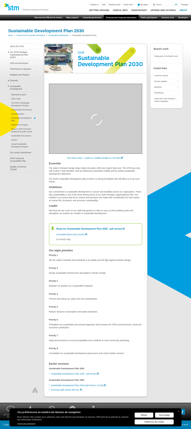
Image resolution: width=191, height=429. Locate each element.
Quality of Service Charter (18, 168)
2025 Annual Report (19, 63)
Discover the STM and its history (48, 18)
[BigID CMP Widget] (95, 418)
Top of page (35, 390)
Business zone (168, 18)
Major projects (72, 18)
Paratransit (139, 10)
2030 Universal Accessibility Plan (18, 159)
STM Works (158, 93)
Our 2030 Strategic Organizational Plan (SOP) (19, 55)
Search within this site (154, 4)
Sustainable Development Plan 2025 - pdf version (73, 374)
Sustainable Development (58, 35)
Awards (14, 140)
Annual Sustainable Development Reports (19, 145)
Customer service (161, 76)
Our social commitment (20, 152)
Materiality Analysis (18, 95)
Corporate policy (17, 114)
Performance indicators (20, 69)
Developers (183, 18)
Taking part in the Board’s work (166, 56)
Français (184, 5)
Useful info (120, 10)
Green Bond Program (19, 125)
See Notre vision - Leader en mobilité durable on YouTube (93, 158)
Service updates (160, 81)
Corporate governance (92, 18)
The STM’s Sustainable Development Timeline (20, 104)
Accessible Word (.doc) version (70, 234)
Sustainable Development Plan (21, 119)
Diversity (14, 80)
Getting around (99, 10)
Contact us (94, 5)
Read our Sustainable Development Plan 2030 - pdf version (89, 229)
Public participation (149, 18)
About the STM (17, 46)
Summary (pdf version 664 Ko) (65, 390)
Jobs (103, 5)
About (183, 10)
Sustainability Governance (21, 110)
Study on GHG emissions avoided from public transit (21, 130)
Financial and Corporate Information (121, 18)
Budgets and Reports (20, 75)
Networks (158, 87)
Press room (128, 5)
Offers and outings (163, 10)
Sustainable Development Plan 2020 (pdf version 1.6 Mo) (77, 385)
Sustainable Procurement (21, 136)
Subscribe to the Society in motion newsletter (164, 100)
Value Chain (16, 99)
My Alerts (142, 5)
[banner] (26, 7)
